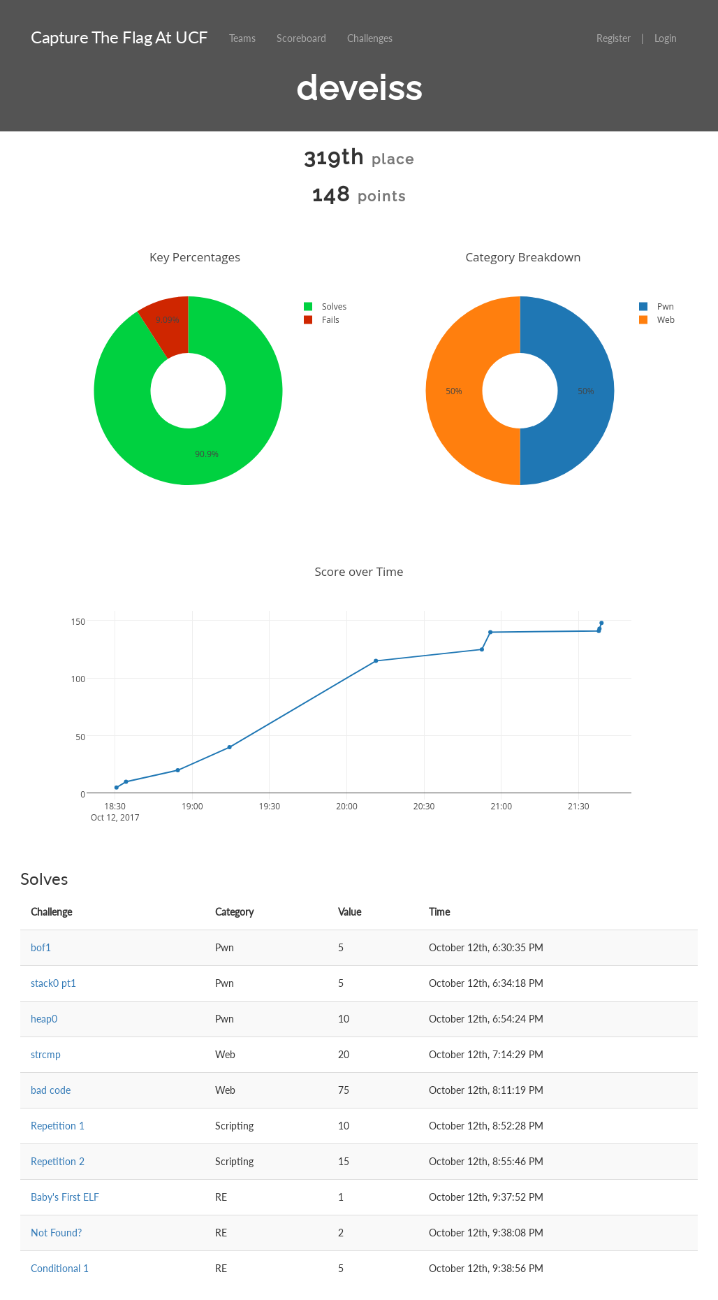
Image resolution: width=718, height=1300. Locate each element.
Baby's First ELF (65, 1197)
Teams (242, 38)
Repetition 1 (58, 1126)
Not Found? (56, 1232)
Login (665, 38)
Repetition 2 (58, 1161)
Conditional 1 (60, 1268)
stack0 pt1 (53, 983)
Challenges (370, 38)
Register (613, 38)
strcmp (46, 1054)
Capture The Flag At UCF (119, 37)
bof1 (41, 947)
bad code (51, 1090)
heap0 (44, 1019)
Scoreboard (301, 38)
